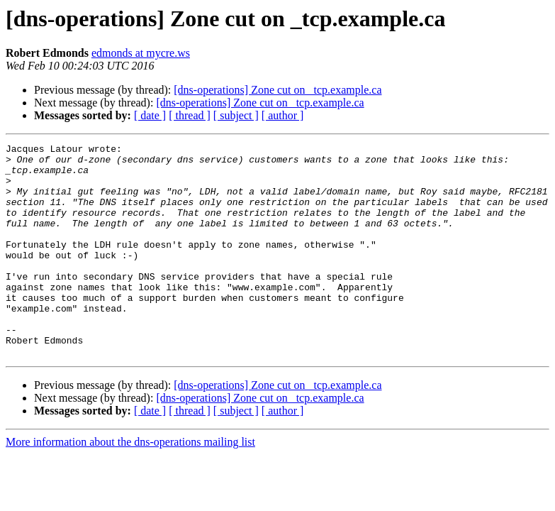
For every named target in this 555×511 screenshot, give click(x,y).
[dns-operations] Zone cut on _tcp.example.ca (277, 90)
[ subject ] (236, 115)
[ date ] (150, 115)
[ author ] (283, 115)
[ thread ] (190, 115)
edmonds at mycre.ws (140, 53)
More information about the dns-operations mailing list (130, 484)
